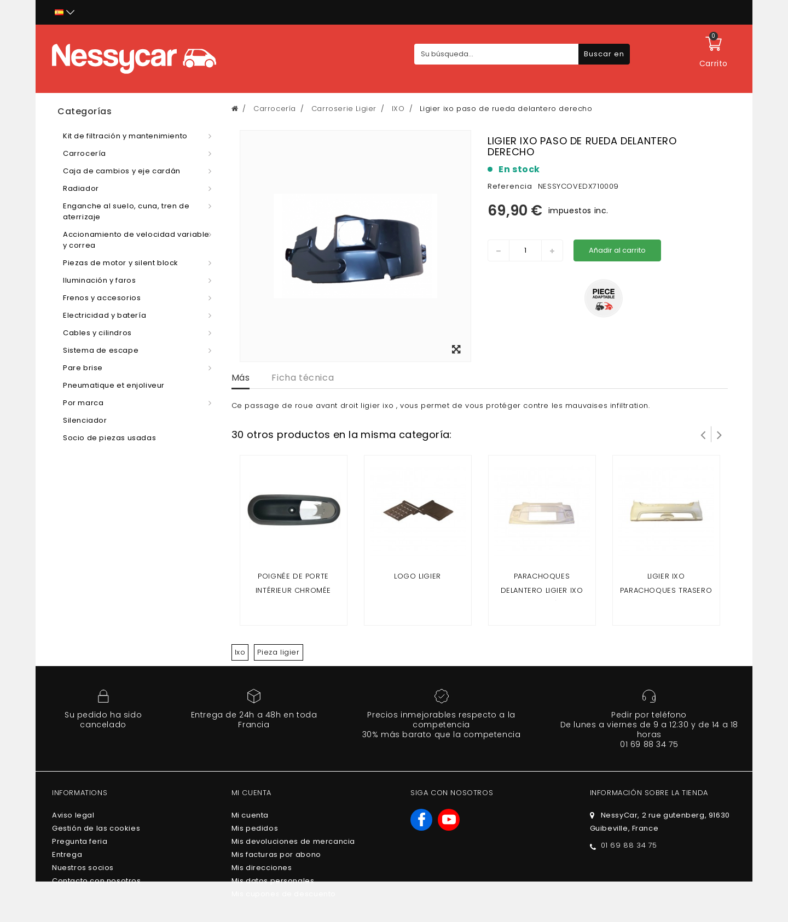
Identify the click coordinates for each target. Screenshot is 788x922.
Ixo (240, 652)
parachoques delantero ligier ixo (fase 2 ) (542, 590)
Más (240, 377)
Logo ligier (417, 576)
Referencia (510, 186)
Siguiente (719, 434)
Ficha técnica (302, 377)
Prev (703, 434)
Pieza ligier (278, 652)
